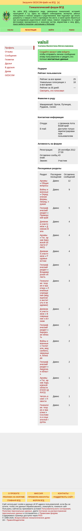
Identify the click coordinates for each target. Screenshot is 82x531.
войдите (66, 52)
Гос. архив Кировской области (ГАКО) (44, 242)
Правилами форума (49, 513)
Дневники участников (44, 224)
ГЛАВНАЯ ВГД (13, 500)
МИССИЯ (38, 493)
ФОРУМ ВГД (38, 500)
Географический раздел (44, 210)
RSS (40, 515)
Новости (44, 400)
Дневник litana (44, 228)
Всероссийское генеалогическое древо (32, 518)
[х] (58, 2)
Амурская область (44, 371)
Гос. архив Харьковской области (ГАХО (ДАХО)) (44, 386)
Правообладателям (15, 520)
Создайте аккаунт (48, 52)
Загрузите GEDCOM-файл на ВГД (39, 2)
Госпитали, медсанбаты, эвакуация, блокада (44, 352)
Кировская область (44, 334)
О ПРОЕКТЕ (13, 493)
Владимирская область (44, 274)
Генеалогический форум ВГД (46, 7)
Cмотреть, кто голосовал (52, 90)
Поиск (71, 30)
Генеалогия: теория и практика (44, 284)
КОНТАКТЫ (63, 493)
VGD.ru (10, 30)
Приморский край (44, 216)
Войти (51, 30)
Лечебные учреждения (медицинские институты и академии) (44, 296)
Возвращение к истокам (44, 317)
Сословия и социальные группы (44, 418)
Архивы (43, 181)
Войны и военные (44, 190)
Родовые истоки (44, 258)
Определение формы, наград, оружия (44, 199)
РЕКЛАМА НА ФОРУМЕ (14, 497)
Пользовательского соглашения (56, 509)
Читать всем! (44, 397)
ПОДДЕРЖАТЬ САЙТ (63, 497)
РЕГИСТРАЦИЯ (30, 30)
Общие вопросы (44, 184)
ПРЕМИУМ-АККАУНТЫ (38, 497)
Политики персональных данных (17, 511)
